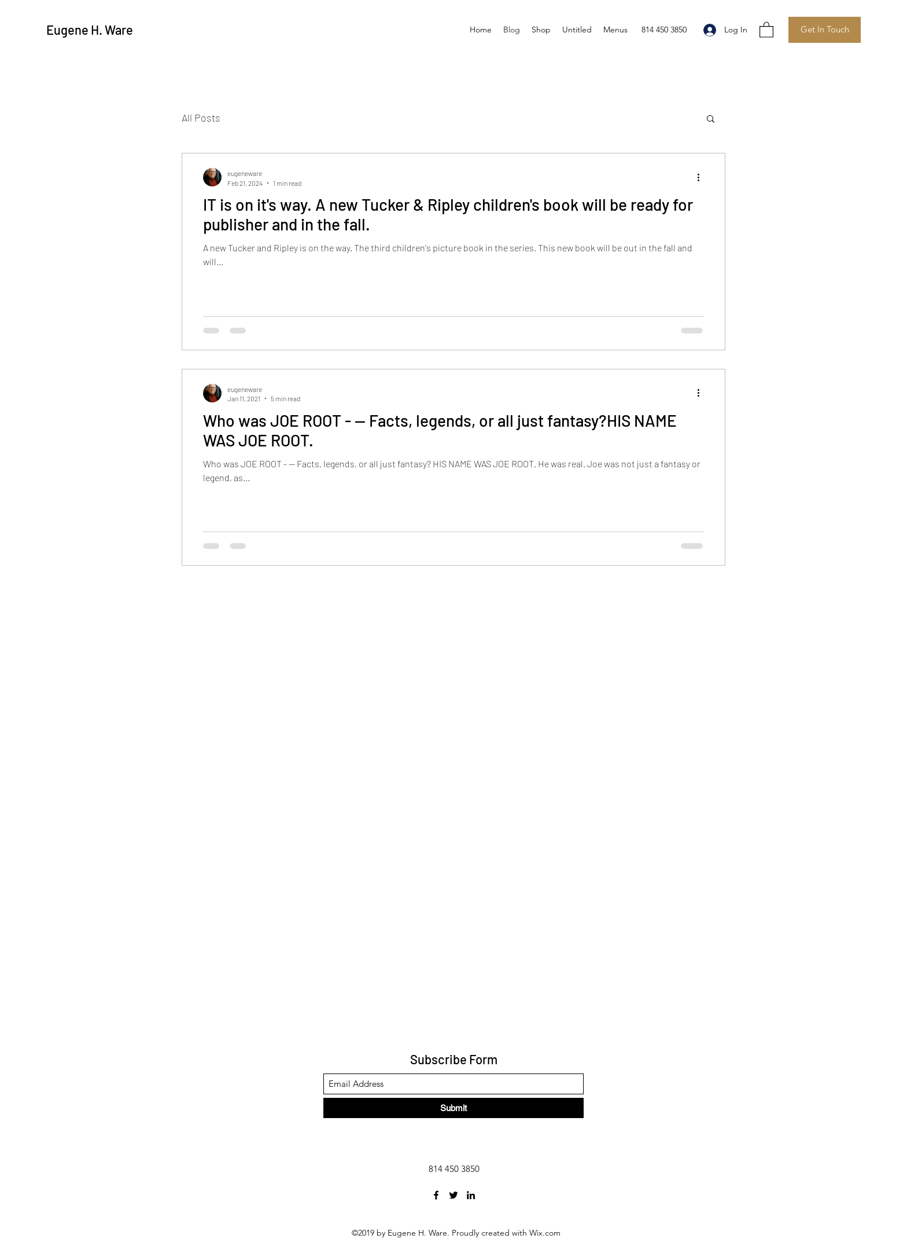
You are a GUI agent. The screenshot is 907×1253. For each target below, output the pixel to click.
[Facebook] (436, 1195)
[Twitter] (453, 1195)
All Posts (201, 117)
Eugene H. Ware (89, 29)
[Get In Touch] (824, 30)
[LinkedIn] (471, 1195)
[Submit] (453, 1108)
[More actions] (702, 177)
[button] (766, 29)
